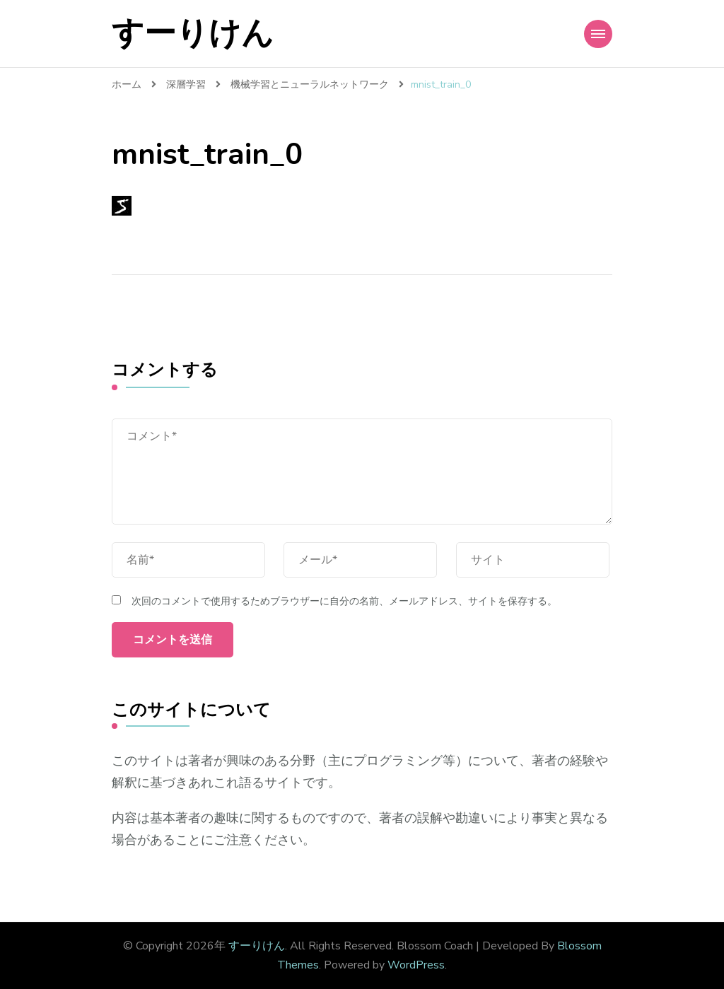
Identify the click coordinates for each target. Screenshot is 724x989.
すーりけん (193, 33)
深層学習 (186, 84)
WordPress (416, 965)
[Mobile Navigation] (598, 34)
